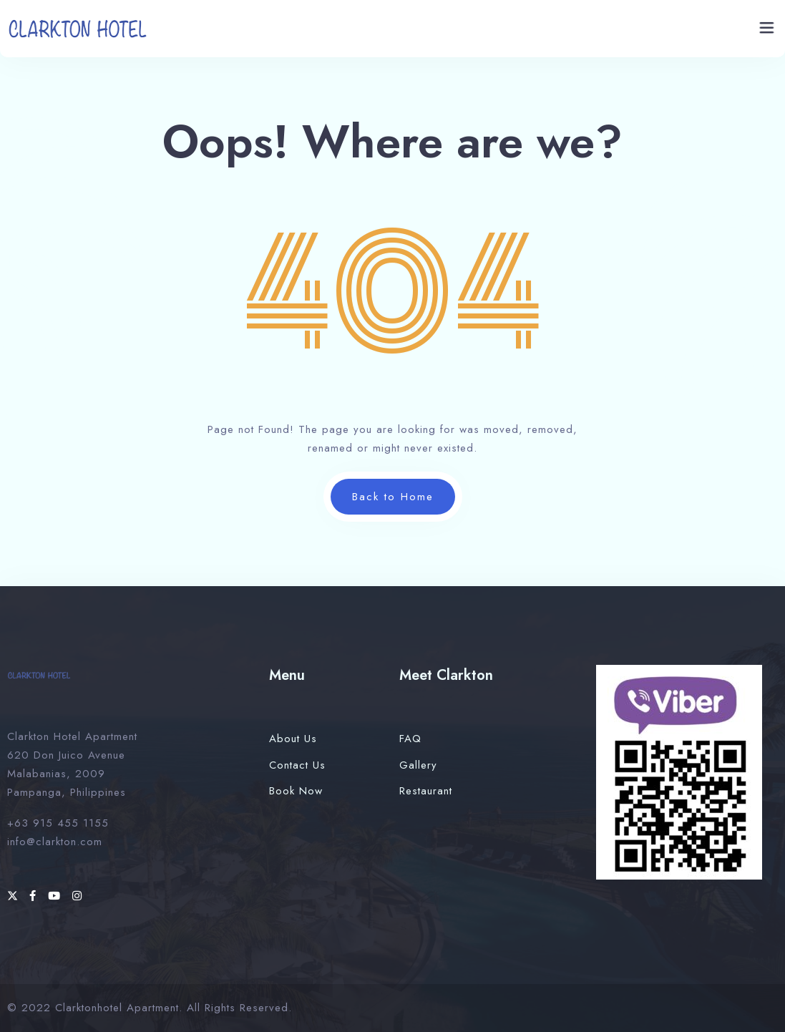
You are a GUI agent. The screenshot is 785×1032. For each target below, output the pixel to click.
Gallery (418, 765)
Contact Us (297, 765)
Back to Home (393, 497)
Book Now (296, 791)
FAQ (410, 738)
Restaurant (425, 791)
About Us (293, 738)
